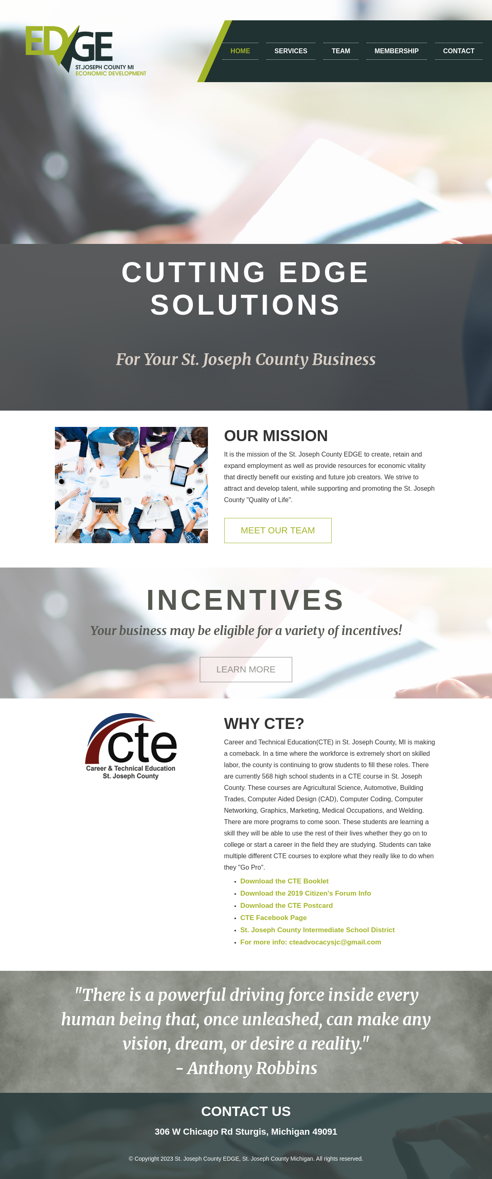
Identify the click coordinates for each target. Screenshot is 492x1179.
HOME (240, 51)
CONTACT (459, 51)
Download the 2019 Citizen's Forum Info (306, 893)
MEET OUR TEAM (278, 530)
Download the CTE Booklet (285, 881)
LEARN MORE (246, 669)
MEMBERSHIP (397, 51)
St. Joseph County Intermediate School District (318, 930)
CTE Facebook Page (274, 918)
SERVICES (291, 51)
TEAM (341, 51)
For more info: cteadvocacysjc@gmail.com (311, 942)
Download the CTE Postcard (287, 905)
